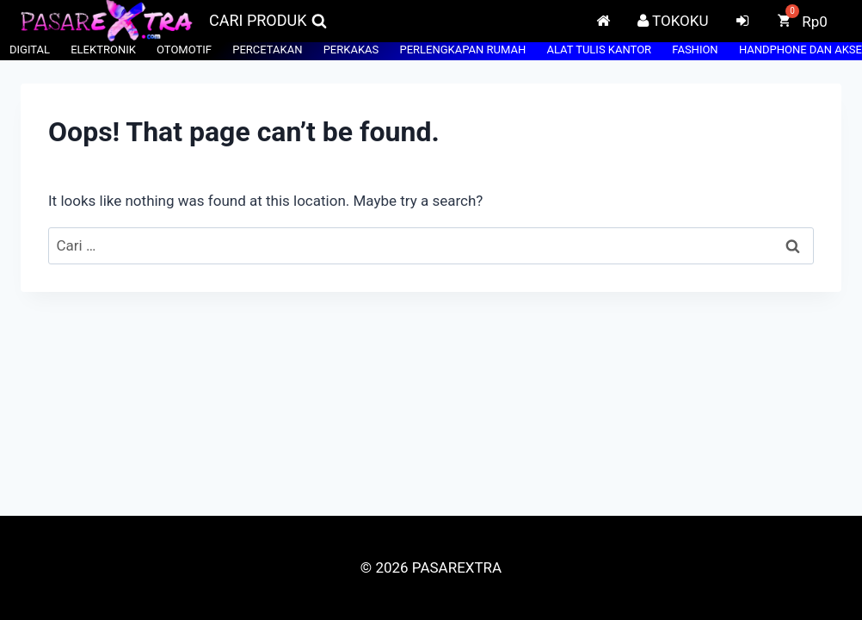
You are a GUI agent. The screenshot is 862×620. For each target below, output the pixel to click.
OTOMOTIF (184, 49)
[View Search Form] (268, 21)
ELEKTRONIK (103, 49)
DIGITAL (29, 49)
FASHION (694, 49)
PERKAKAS (351, 49)
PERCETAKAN (267, 49)
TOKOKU (672, 20)
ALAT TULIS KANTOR (598, 49)
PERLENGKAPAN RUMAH (462, 49)
